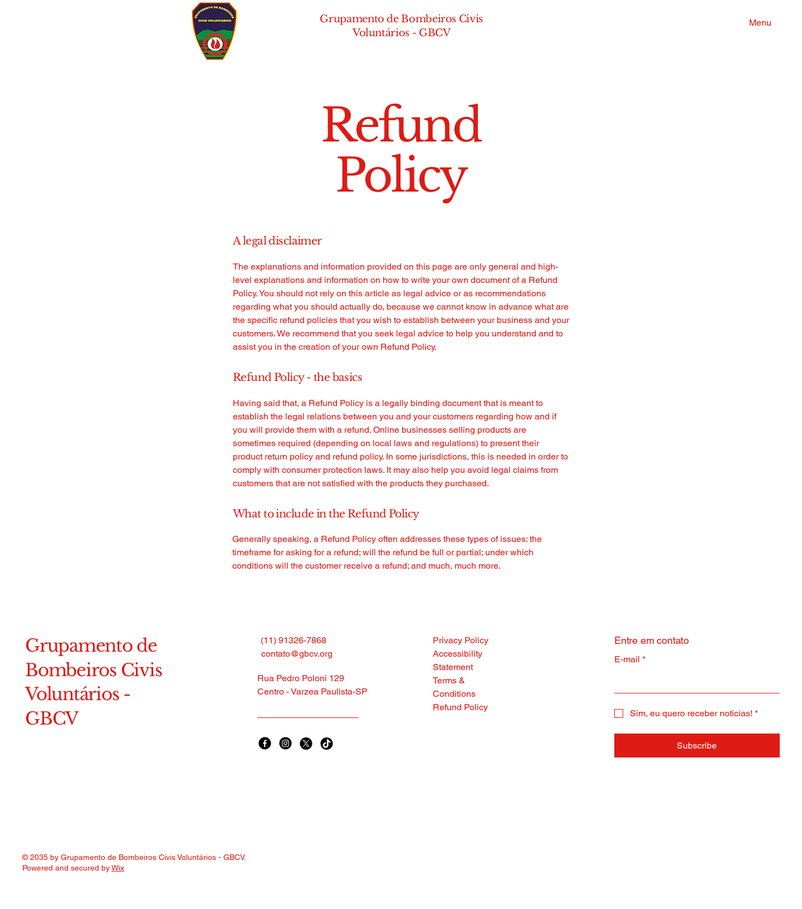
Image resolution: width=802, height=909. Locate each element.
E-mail (629, 659)
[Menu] (757, 22)
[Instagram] (285, 743)
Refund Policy (460, 707)
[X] (306, 743)
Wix (117, 867)
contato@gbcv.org (296, 653)
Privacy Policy (460, 640)
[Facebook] (264, 743)
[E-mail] (693, 682)
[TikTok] (326, 743)
